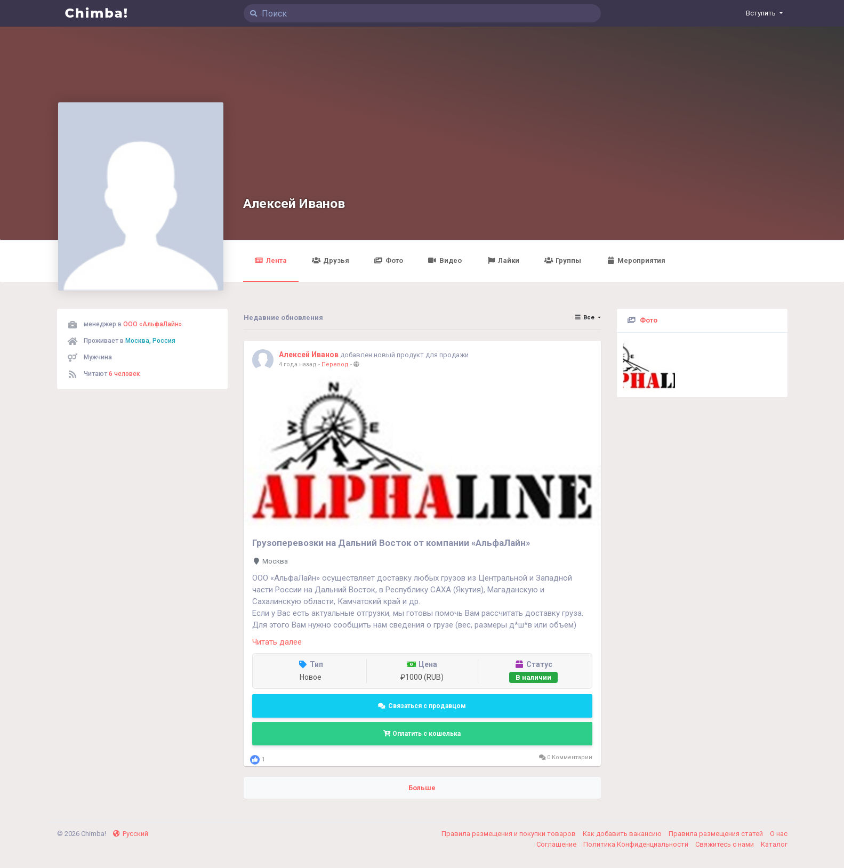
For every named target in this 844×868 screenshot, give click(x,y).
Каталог (774, 844)
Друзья (330, 260)
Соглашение (557, 844)
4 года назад (298, 364)
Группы (563, 260)
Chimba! (97, 13)
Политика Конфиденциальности (636, 844)
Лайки (503, 260)
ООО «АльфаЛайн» (152, 324)
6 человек (124, 373)
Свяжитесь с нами (725, 844)
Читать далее (277, 642)
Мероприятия (636, 260)
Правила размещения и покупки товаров (509, 834)
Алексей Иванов (294, 203)
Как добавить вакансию (623, 834)
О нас (778, 834)
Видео (445, 260)
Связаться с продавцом (422, 706)
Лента (271, 260)
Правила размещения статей (717, 834)
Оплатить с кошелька (422, 733)
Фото (388, 260)
